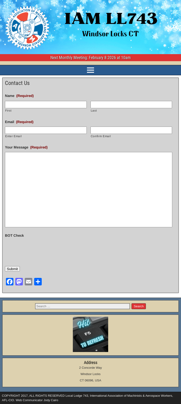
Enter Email (13, 136)
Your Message (26, 147)
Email (19, 122)
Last (94, 110)
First (8, 110)
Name (19, 96)
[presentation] (41, 249)
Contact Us (17, 83)
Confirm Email (101, 136)
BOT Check (14, 235)
